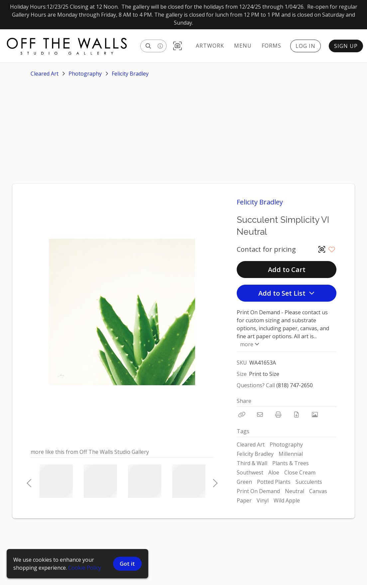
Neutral (294, 491)
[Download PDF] (297, 415)
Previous (29, 481)
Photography (85, 73)
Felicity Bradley (130, 73)
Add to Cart (287, 269)
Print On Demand (258, 491)
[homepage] (70, 46)
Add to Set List (286, 293)
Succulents (309, 481)
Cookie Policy (84, 567)
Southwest (250, 472)
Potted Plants (274, 481)
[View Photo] (315, 415)
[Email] (260, 415)
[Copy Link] (242, 415)
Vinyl (263, 500)
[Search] (148, 46)
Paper (244, 500)
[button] (177, 46)
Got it (127, 563)
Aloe (273, 472)
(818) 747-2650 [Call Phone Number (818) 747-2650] (294, 385)
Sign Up (346, 46)
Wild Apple (287, 500)
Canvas (318, 491)
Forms (271, 45)
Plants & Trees (290, 463)
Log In (305, 46)
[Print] (278, 415)
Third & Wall (252, 463)
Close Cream (299, 472)
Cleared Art (45, 73)
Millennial (291, 453)
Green (244, 481)
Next (213, 481)
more (249, 344)
